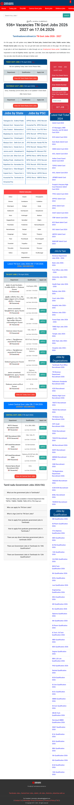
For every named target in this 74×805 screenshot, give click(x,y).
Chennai (10, 201)
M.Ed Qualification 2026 (58, 679)
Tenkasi (24, 234)
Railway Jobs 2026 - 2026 (59, 292)
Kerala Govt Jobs (18, 147)
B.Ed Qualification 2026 (58, 766)
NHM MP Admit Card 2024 (59, 242)
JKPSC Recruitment (41, 138)
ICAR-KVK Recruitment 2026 (60, 489)
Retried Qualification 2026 (59, 672)
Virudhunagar (39, 253)
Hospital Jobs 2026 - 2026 (59, 307)
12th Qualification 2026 (58, 553)
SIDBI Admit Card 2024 (60, 149)
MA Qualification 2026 (60, 760)
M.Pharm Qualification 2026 (60, 525)
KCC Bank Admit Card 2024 (59, 223)
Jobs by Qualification (60, 513)
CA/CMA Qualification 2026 (59, 560)
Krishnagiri (24, 215)
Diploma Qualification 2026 (59, 615)
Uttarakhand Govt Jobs (18, 151)
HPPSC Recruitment (41, 134)
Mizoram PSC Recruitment (41, 151)
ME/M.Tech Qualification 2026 (58, 714)
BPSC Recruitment (41, 125)
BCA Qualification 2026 (58, 742)
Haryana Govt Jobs (18, 125)
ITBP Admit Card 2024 (60, 218)
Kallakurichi (10, 210)
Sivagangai (10, 234)
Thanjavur (39, 234)
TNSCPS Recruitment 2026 (59, 439)
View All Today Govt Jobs (25, 395)
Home (3, 8)
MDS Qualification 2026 (58, 539)
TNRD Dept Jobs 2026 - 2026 (60, 328)
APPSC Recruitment (30, 121)
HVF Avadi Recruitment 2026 (58, 425)
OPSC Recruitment (41, 160)
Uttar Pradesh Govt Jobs (7, 129)
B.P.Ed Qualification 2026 (59, 546)
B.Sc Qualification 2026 (58, 735)
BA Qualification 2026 (59, 573)
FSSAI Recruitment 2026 (58, 432)
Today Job (12, 8)
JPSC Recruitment (30, 143)
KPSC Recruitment (30, 147)
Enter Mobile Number (59, 85)
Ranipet (24, 229)
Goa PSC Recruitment (41, 129)
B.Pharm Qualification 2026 (59, 627)
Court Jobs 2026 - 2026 (58, 299)
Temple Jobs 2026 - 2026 (59, 335)
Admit (36, 793)
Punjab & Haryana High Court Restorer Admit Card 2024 (60, 187)
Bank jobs (48, 8)
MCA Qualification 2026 (58, 598)
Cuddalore (39, 201)
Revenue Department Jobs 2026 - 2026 (59, 257)
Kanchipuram (24, 210)
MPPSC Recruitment (30, 156)
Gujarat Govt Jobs (7, 173)
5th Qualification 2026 (60, 755)
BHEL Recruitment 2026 (58, 496)
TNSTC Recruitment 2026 (59, 404)
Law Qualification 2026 (60, 585)
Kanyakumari (39, 210)
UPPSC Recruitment (30, 177)
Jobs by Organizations (60, 359)
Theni (10, 239)
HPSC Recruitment (30, 138)
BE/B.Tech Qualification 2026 (58, 567)
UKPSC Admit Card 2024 (58, 235)
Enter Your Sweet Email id (60, 95)
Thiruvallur (10, 248)
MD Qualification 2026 (60, 519)
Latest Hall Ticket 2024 (60, 117)
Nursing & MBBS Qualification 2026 (58, 721)
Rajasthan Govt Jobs (7, 164)
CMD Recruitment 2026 (58, 465)
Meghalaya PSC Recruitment (30, 151)
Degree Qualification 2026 (59, 653)
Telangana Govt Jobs (7, 121)
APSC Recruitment (41, 121)
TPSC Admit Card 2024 (60, 194)
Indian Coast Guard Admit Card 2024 (58, 160)
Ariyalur (24, 197)
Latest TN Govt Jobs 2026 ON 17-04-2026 (25, 265)
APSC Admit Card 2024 (58, 207)
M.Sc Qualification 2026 (58, 693)
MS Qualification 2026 (60, 604)
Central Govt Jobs (27, 793)
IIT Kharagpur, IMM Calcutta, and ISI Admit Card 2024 (60, 130)
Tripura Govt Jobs (18, 173)
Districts (49, 793)
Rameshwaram (10, 229)
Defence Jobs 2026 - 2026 (59, 314)
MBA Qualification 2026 (58, 641)
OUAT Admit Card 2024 (60, 213)
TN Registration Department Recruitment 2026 (58, 473)
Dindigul (24, 206)
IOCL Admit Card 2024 (60, 154)
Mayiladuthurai (25, 257)
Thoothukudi (24, 239)
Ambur (10, 197)
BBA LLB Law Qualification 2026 (58, 660)
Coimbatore (24, 201)
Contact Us (18, 800)
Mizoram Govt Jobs (7, 125)
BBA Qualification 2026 (58, 750)
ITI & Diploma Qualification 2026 (58, 532)
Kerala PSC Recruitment (41, 143)
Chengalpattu (39, 197)
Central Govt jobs (35, 8)
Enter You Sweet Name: (60, 75)
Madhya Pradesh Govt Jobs (7, 160)
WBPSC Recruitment (41, 177)
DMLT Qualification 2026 (58, 728)
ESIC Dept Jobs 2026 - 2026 (60, 342)
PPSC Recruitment (30, 164)
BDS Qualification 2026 (60, 647)
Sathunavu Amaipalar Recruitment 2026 (59, 383)
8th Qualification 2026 (60, 621)
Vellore (10, 253)
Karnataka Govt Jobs (18, 164)
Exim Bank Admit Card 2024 (60, 143)
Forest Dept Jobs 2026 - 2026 (60, 321)
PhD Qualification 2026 (60, 666)
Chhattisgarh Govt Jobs (18, 138)
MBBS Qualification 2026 (59, 700)
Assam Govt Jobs (18, 134)
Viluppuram (24, 253)
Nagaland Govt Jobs (7, 138)
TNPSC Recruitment (30, 169)
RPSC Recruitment (41, 164)
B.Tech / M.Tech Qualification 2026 (58, 634)
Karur (10, 215)
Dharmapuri (10, 206)
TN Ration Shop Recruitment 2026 (58, 418)
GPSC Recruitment (30, 134)
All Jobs (42, 793)
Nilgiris (39, 220)
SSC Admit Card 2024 (59, 229)
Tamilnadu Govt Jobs (18, 177)
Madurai (39, 215)
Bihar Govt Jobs (18, 156)
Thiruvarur (39, 248)
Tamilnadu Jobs (14, 793)
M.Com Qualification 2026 (59, 707)
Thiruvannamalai (24, 248)
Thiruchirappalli (39, 239)
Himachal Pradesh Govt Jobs (7, 182)
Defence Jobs (60, 8)
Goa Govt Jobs (7, 156)
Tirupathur (24, 243)
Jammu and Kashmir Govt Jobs (7, 151)
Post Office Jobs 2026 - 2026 (60, 271)
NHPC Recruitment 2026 (58, 451)
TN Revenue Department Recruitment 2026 (58, 374)
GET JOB (60, 107)
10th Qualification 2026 (58, 773)
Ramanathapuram (39, 224)
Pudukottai (24, 224)
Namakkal (24, 220)
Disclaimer (39, 800)
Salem (39, 229)
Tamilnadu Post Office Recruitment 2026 (59, 366)
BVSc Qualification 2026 (58, 579)
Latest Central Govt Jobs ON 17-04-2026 (25, 405)
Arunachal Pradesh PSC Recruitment (30, 125)
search (66, 15)
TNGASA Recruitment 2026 (59, 482)
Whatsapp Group (29, 800)
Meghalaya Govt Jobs (7, 134)
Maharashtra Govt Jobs (18, 129)
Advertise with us (59, 793)
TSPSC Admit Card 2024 (58, 167)
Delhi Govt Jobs (18, 143)
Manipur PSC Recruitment (41, 147)
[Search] (33, 15)
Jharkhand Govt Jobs (18, 160)
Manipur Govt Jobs (7, 143)
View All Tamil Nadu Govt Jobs (25, 78)
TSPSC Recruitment (30, 173)
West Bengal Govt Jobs (18, 169)
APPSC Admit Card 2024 (58, 200)
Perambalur (10, 224)
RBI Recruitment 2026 (59, 445)
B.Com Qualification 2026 (59, 686)
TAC (57, 800)
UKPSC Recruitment (41, 173)
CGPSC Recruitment (30, 129)
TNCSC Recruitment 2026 (59, 411)
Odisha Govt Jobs (7, 147)
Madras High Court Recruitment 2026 (58, 397)
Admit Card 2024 (58, 123)
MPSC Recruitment (41, 156)
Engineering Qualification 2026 (58, 591)
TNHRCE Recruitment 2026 (59, 503)
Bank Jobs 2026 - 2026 (58, 264)
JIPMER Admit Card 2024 (59, 179)
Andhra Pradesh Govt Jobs (18, 121)
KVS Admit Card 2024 (59, 137)
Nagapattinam (10, 220)
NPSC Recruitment (30, 160)
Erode (39, 206)
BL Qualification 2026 (59, 609)
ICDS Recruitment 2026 (58, 390)
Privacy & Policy (49, 800)
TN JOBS (23, 8)
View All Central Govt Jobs (25, 476)
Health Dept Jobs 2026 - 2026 (60, 285)
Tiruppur (39, 243)
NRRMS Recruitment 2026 (59, 458)
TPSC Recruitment (41, 169)
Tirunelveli (10, 243)
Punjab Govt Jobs (7, 169)
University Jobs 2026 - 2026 (60, 278)
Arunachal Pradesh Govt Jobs (7, 177)
